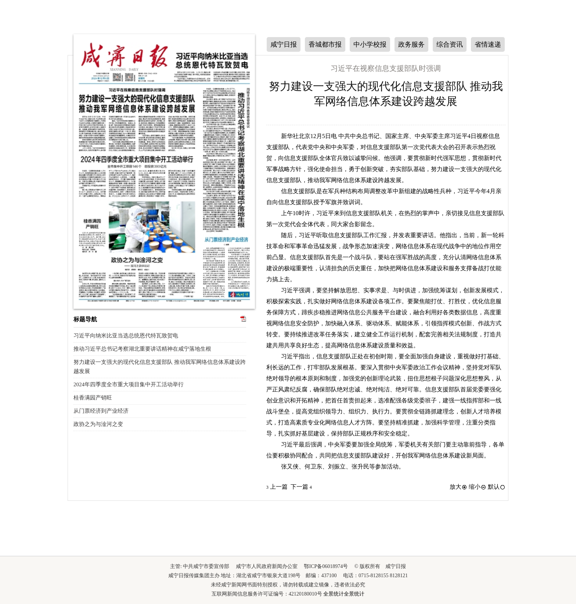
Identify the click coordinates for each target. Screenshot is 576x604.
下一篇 (301, 487)
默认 (496, 487)
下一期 (59, 166)
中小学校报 (369, 44)
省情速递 (488, 44)
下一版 (517, 76)
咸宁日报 (283, 44)
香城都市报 (325, 44)
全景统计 (333, 594)
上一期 (59, 119)
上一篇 (277, 487)
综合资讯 (449, 44)
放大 (458, 487)
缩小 (477, 487)
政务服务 (411, 44)
